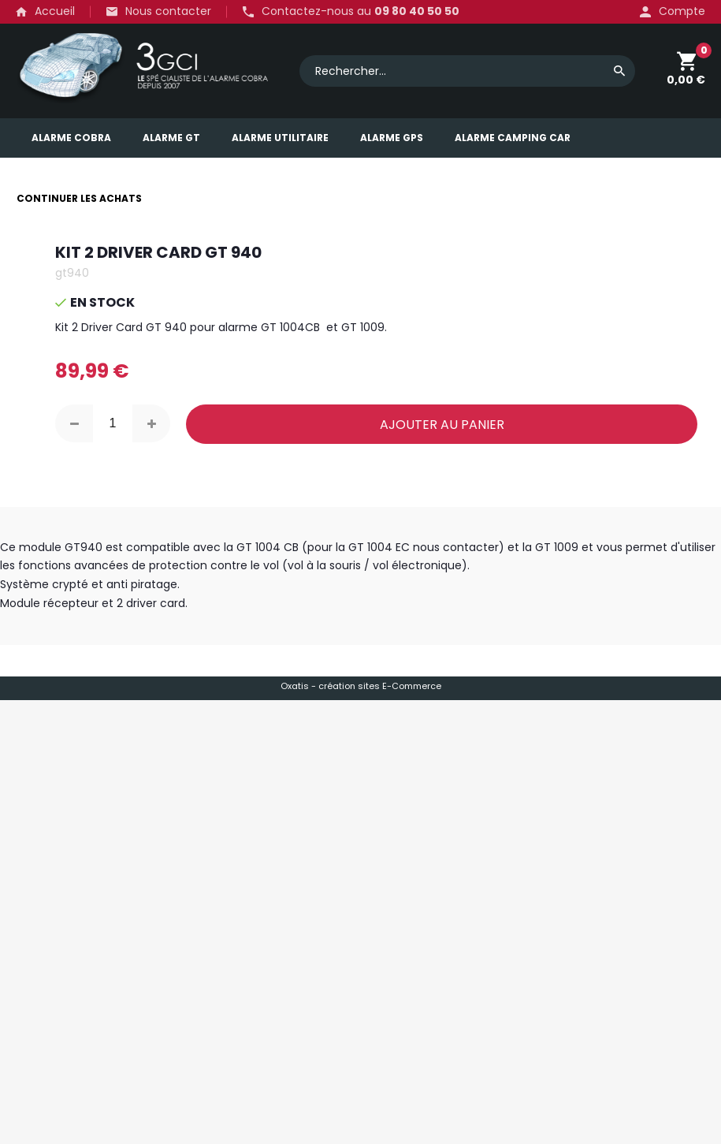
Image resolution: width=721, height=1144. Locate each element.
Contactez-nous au (360, 11)
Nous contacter (168, 11)
